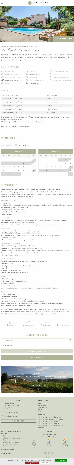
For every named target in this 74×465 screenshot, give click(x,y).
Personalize (44, 463)
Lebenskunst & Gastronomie (11, 442)
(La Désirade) (51, 311)
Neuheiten (41, 411)
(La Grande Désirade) (35, 311)
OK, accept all (60, 460)
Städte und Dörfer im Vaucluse (11, 438)
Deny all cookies (32, 463)
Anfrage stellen (37, 357)
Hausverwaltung (7, 450)
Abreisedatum (7, 345)
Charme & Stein (42, 407)
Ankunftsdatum (7, 340)
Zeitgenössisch (42, 405)
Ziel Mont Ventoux (8, 436)
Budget (40, 409)
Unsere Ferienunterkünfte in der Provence (49, 417)
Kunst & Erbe (6, 440)
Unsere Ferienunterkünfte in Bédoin (48, 421)
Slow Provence (6, 453)
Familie (40, 403)
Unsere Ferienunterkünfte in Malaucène (49, 423)
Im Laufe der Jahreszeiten (10, 446)
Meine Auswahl (42, 427)
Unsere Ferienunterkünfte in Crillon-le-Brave (50, 425)
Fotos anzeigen (63, 38)
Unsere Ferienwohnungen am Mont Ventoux (50, 419)
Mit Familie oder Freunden (10, 444)
